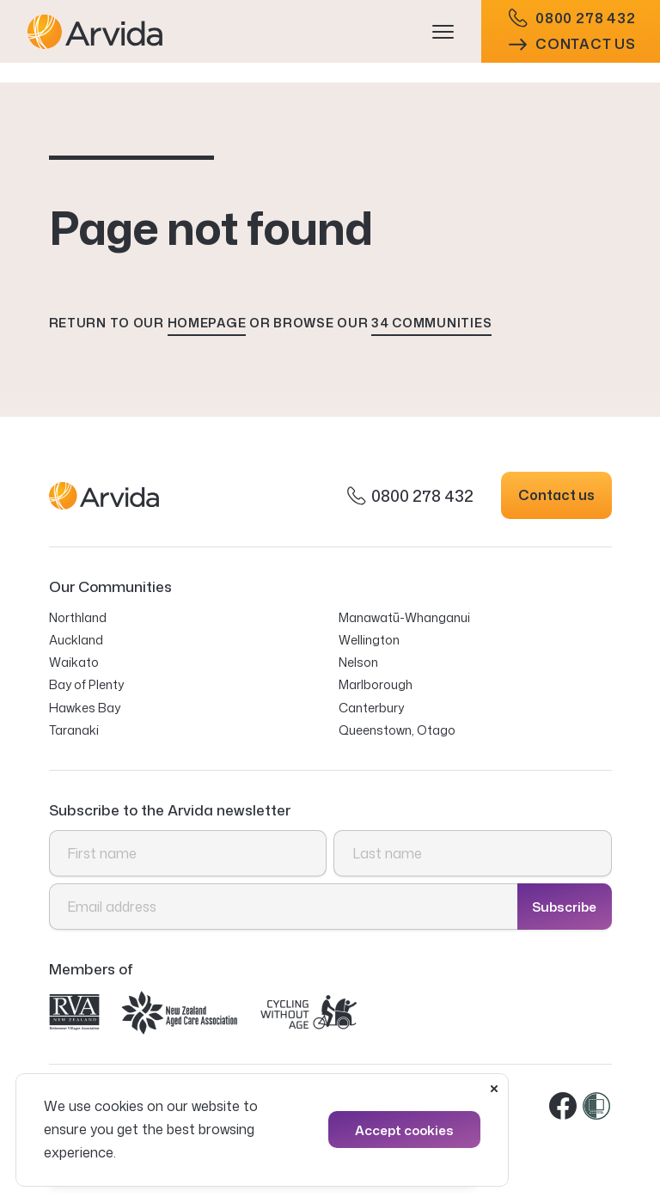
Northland (78, 617)
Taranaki (74, 730)
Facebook (563, 1106)
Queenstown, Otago (397, 730)
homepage (207, 323)
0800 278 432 (572, 28)
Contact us (572, 54)
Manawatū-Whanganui (404, 617)
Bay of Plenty (86, 684)
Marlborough (375, 684)
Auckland (76, 640)
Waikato (74, 662)
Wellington (369, 640)
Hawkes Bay (84, 708)
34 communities (431, 323)
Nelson (358, 662)
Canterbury (371, 708)
